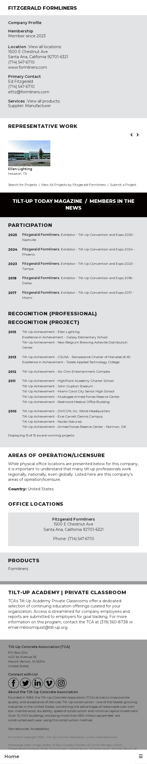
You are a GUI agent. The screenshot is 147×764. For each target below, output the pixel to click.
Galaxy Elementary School (86, 337)
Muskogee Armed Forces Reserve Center (89, 397)
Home (11, 756)
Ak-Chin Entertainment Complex (84, 371)
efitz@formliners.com (28, 92)
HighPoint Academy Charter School (86, 381)
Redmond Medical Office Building (84, 402)
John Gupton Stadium (75, 386)
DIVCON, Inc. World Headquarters (84, 411)
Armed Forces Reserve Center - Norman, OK (92, 427)
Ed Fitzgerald (20, 81)
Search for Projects (22, 185)
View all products (43, 101)
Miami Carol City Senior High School (86, 391)
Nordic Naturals (70, 421)
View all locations (45, 46)
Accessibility (40, 729)
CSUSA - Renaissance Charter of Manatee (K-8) (94, 357)
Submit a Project (123, 185)
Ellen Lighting (69, 332)
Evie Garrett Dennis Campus (80, 416)
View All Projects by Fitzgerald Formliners (74, 185)
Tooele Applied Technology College (92, 362)
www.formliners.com (27, 67)
